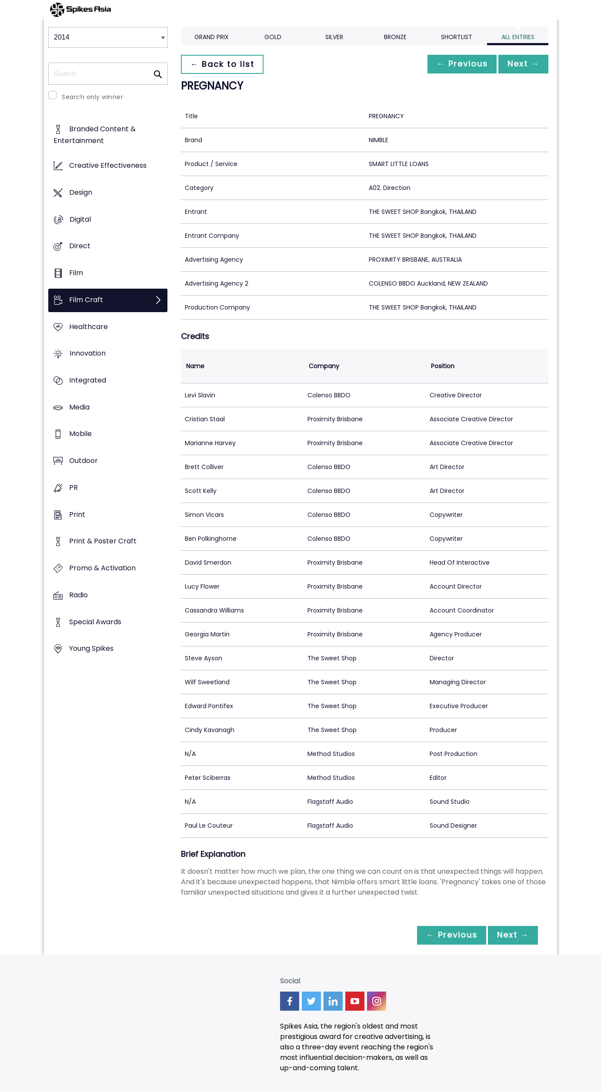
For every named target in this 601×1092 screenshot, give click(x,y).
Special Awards (95, 622)
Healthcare (88, 327)
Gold (272, 37)
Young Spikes (91, 649)
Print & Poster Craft (103, 541)
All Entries (517, 37)
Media (79, 407)
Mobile (80, 434)
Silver (334, 37)
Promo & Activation (102, 568)
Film (76, 273)
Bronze (395, 37)
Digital (80, 219)
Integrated (87, 380)
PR (73, 488)
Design (80, 192)
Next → (522, 64)
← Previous (457, 64)
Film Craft (86, 300)
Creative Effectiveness (108, 166)
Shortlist (456, 37)
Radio (78, 595)
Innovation (88, 354)
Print (77, 514)
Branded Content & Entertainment (94, 135)
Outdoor (83, 461)
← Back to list (223, 64)
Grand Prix (211, 37)
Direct (79, 246)
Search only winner (92, 97)
